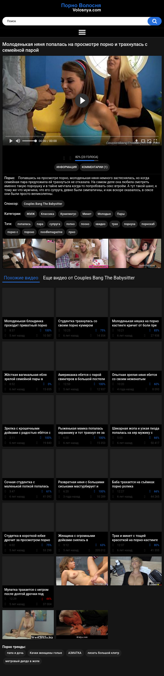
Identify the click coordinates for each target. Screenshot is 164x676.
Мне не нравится (70, 158)
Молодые (104, 214)
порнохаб (148, 224)
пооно (85, 224)
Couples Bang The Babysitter (43, 203)
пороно (29, 232)
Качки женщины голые (46, 653)
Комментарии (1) (94, 167)
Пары (121, 214)
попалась (24, 224)
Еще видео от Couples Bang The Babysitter (89, 278)
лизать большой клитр (103, 653)
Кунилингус (68, 214)
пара (40, 224)
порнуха (129, 224)
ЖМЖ (31, 214)
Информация (67, 167)
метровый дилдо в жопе (22, 661)
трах (115, 224)
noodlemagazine (51, 232)
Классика (47, 214)
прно (72, 232)
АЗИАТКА (74, 653)
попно (70, 224)
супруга (55, 224)
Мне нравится (64, 158)
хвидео (100, 224)
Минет (86, 214)
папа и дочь (15, 653)
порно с (12, 232)
